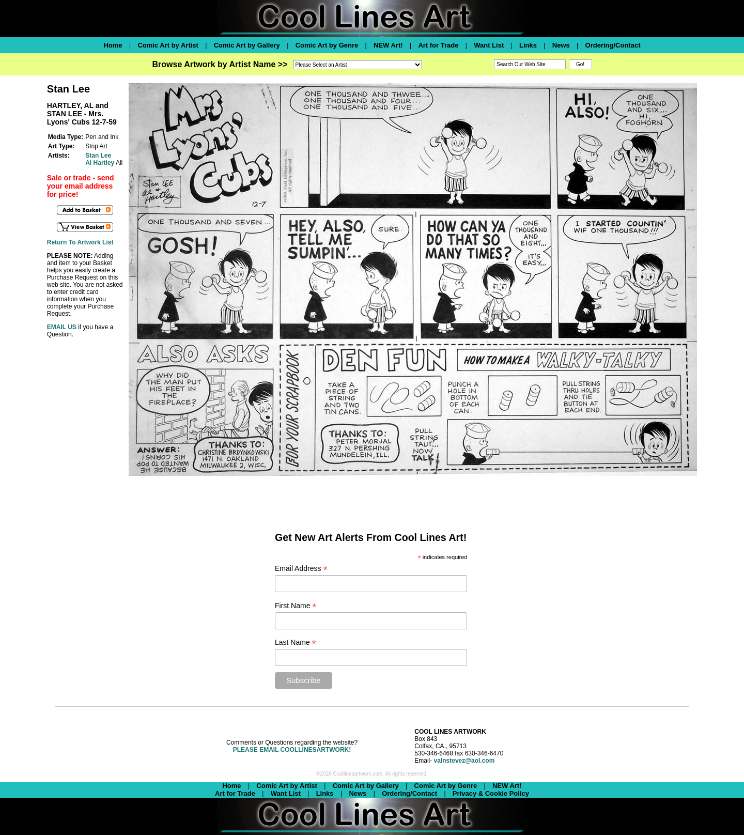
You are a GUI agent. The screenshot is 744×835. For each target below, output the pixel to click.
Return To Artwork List (80, 242)
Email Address (301, 569)
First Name (296, 606)
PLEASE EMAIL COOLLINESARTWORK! (292, 749)
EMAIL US (61, 327)
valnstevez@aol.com (464, 760)
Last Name (295, 642)
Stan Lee (98, 155)
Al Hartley (99, 162)
